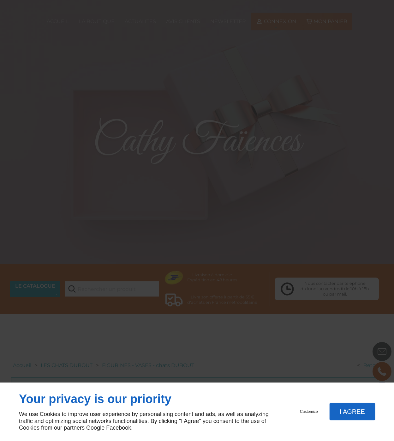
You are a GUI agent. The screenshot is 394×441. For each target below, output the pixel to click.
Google (95, 428)
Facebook (118, 428)
